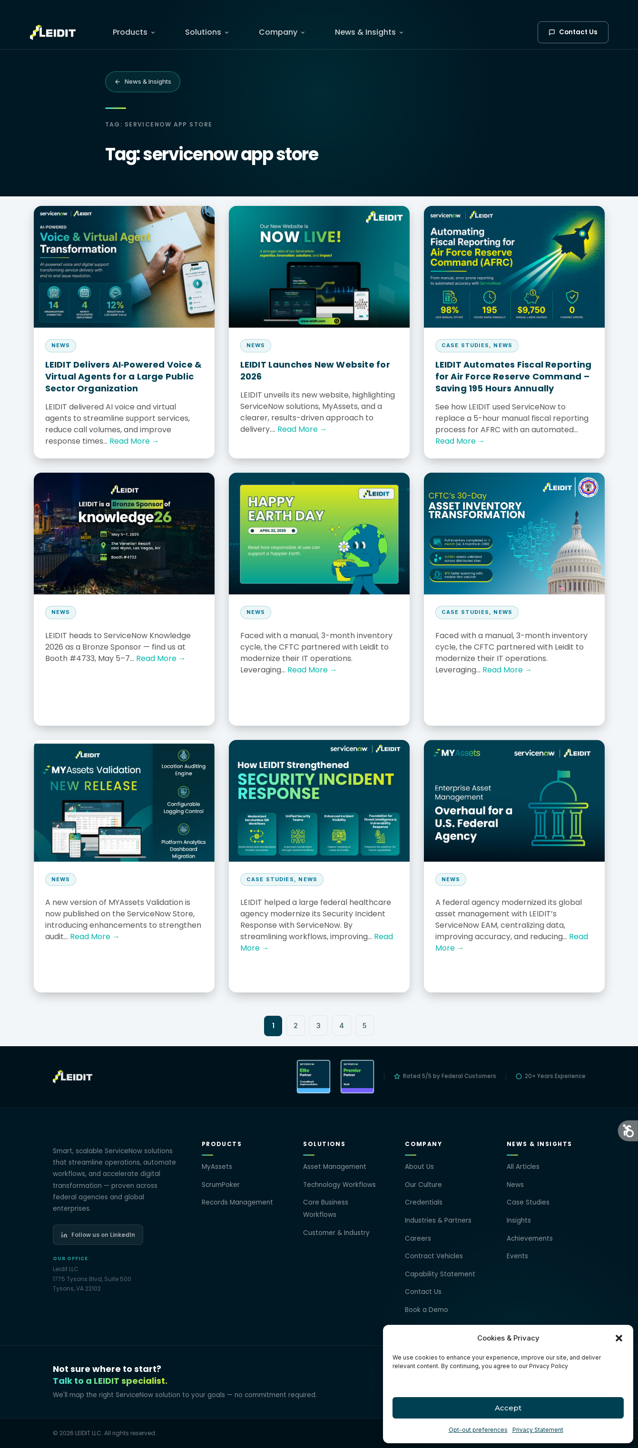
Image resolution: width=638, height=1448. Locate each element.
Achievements (530, 1238)
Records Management (237, 1202)
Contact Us (573, 32)
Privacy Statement (537, 1429)
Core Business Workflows (325, 1208)
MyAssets (217, 1166)
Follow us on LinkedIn (98, 1235)
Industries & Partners (438, 1220)
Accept (508, 1407)
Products (134, 32)
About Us (419, 1166)
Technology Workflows (339, 1184)
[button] (619, 1338)
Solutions (207, 32)
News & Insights (369, 32)
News (515, 1184)
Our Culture (423, 1184)
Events (517, 1256)
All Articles (523, 1166)
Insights (519, 1220)
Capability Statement (440, 1274)
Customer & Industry (336, 1232)
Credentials (423, 1202)
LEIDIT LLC (88, 1433)
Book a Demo (426, 1309)
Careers (418, 1238)
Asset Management (334, 1166)
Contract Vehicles (434, 1256)
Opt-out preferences (478, 1429)
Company (282, 32)
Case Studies (528, 1202)
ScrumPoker (221, 1184)
